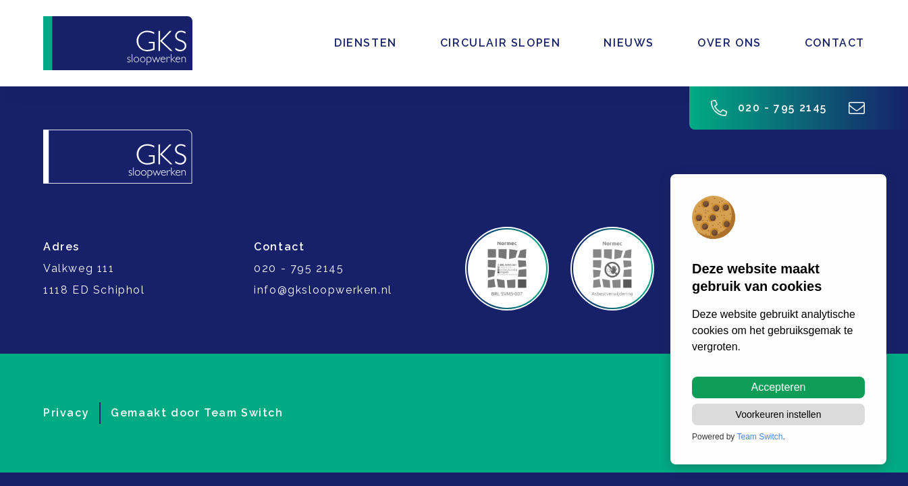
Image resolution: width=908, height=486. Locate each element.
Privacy (66, 412)
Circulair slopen (500, 42)
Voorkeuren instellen (779, 414)
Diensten (365, 42)
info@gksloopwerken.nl (323, 290)
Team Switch (244, 412)
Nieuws (629, 42)
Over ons (729, 42)
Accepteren (778, 387)
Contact (835, 42)
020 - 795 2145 (769, 108)
